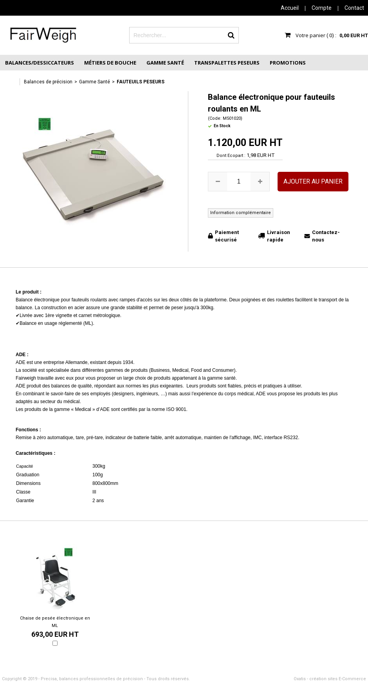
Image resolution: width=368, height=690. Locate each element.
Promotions (288, 62)
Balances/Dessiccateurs (39, 62)
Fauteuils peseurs (140, 82)
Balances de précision (48, 82)
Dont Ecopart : (230, 155)
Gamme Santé (165, 62)
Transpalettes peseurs (227, 62)
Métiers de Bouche (110, 62)
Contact (354, 8)
